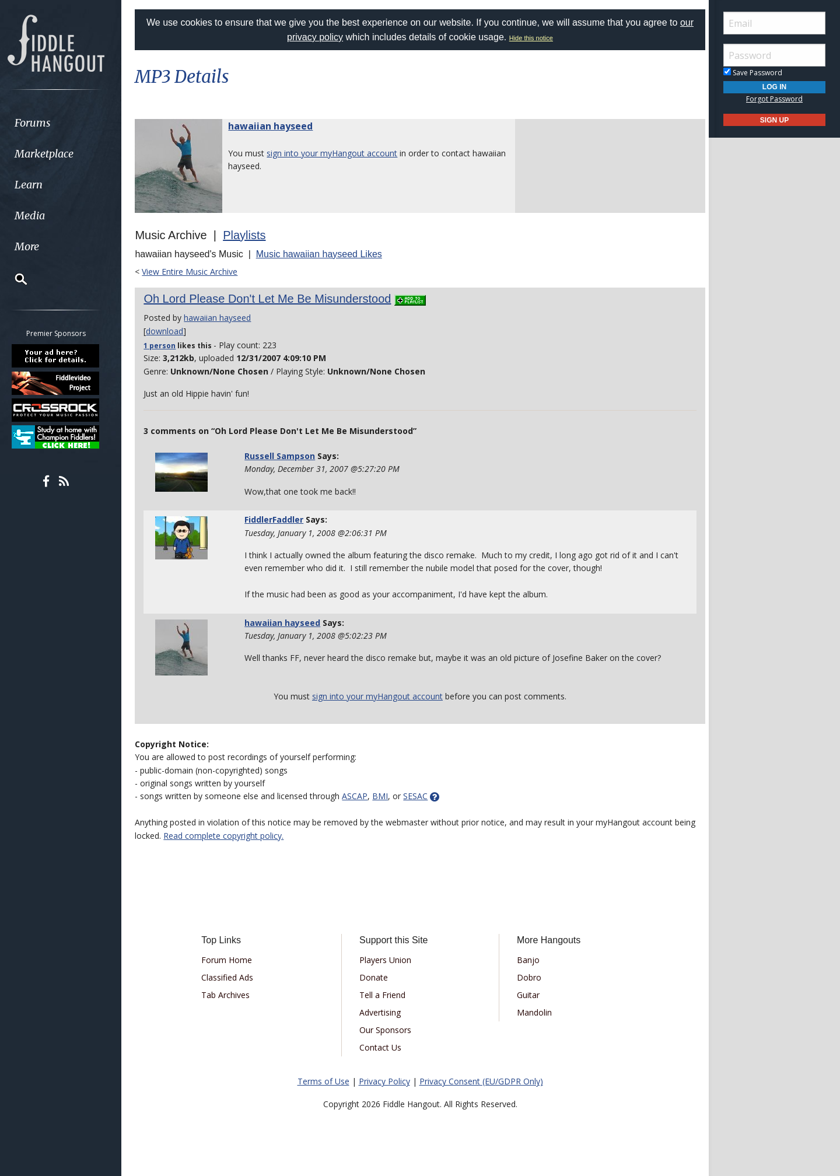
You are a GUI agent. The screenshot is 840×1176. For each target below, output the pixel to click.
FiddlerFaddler (277, 519)
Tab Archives (229, 994)
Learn (38, 184)
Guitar (526, 994)
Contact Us (381, 1047)
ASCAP (360, 796)
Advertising (381, 1012)
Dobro (527, 977)
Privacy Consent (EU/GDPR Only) (481, 1081)
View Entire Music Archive (195, 271)
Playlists (249, 235)
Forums (42, 123)
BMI (385, 796)
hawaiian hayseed (275, 126)
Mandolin (532, 1012)
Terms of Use (323, 1081)
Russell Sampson (283, 455)
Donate (374, 977)
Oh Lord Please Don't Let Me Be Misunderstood (272, 298)
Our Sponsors (386, 1029)
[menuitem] (65, 122)
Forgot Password (774, 99)
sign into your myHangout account (337, 153)
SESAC (420, 796)
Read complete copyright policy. (251, 835)
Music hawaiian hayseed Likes (324, 254)
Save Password (752, 73)
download (169, 331)
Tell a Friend (383, 994)
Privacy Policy (384, 1081)
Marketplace (53, 153)
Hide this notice (531, 37)
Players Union (386, 959)
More (36, 246)
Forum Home (230, 959)
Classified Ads (231, 977)
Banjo (526, 959)
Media (39, 215)
